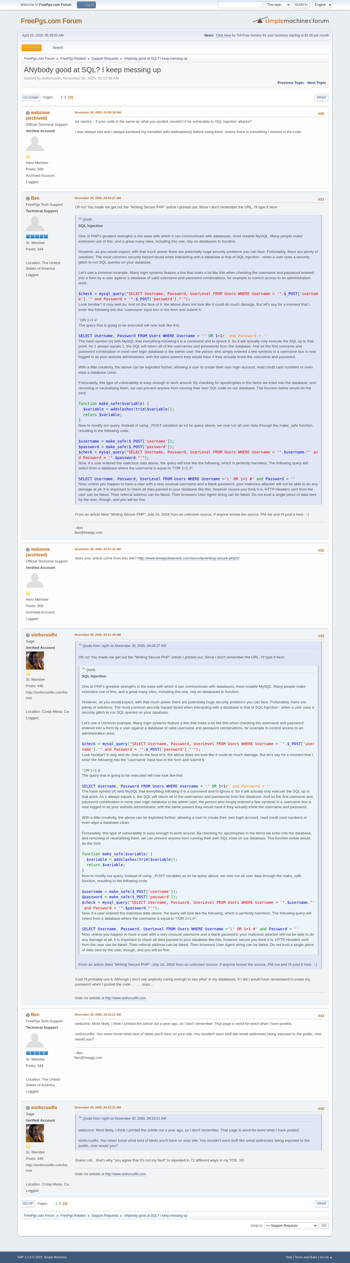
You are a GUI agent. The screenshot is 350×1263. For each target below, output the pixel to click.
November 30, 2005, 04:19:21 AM (98, 1014)
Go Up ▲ (326, 1257)
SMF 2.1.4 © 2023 (30, 1257)
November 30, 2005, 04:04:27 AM (98, 198)
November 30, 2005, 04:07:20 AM (98, 549)
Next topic (316, 83)
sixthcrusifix (44, 634)
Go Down (30, 97)
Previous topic (291, 83)
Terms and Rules (306, 1257)
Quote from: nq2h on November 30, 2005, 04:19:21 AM (124, 1118)
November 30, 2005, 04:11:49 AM (98, 634)
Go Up (28, 1203)
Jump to (256, 1225)
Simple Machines (55, 1257)
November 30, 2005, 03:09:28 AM (98, 112)
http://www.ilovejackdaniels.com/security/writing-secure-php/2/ (188, 558)
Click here (223, 35)
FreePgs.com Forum (51, 21)
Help (289, 1257)
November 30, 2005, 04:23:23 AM (98, 1107)
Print (322, 97)
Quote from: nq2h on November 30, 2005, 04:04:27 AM (124, 646)
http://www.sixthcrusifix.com (125, 998)
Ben (35, 198)
